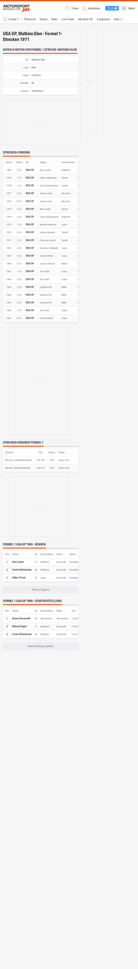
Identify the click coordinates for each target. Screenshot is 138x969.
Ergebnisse (103, 23)
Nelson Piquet (19, 631)
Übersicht (30, 23)
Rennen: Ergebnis (40, 594)
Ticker (75, 10)
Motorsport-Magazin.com (21, 10)
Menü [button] (131, 10)
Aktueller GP (85, 23)
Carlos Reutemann (21, 574)
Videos (44, 23)
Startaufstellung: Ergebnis (40, 650)
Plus (110, 10)
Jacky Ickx (63, 464)
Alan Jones (18, 566)
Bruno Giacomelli (21, 623)
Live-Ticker (68, 23)
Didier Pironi (19, 582)
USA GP (30, 174)
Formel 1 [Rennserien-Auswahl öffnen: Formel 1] (14, 23)
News (55, 23)
